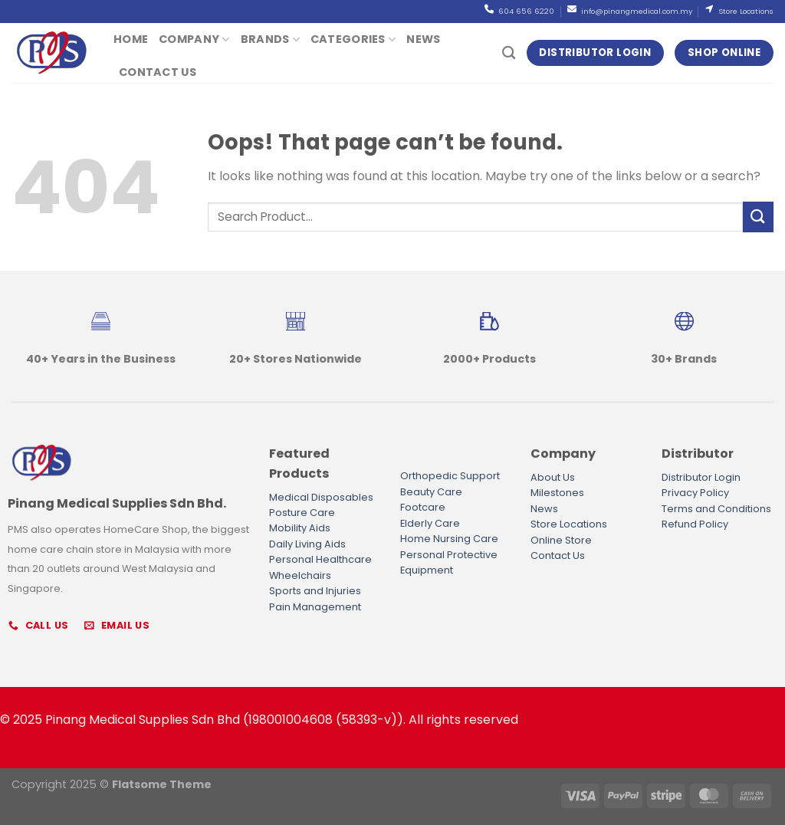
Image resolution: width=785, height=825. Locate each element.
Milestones (557, 492)
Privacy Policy (695, 492)
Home (130, 39)
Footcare (422, 507)
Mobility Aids (299, 527)
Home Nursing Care (449, 538)
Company (194, 39)
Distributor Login (701, 477)
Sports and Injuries (315, 590)
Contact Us (157, 72)
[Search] (508, 53)
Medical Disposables (321, 497)
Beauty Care (431, 491)
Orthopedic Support (450, 475)
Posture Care (302, 512)
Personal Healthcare (320, 559)
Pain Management (315, 606)
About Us (552, 477)
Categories (353, 39)
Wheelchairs (300, 575)
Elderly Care (430, 523)
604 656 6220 (525, 11)
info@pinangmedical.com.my (636, 11)
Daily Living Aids (307, 544)
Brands (270, 39)
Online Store (561, 540)
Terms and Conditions (716, 508)
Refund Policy (695, 524)
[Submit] (758, 217)
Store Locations (745, 11)
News (423, 39)
